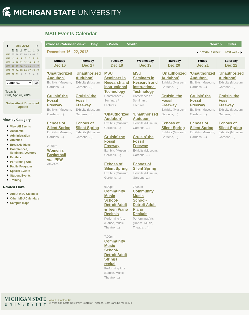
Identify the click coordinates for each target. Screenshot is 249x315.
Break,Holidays (20, 144)
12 (25, 62)
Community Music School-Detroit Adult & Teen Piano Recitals (116, 202)
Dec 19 (145, 65)
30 (33, 54)
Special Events (20, 171)
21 (33, 66)
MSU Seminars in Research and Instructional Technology (116, 82)
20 (29, 66)
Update (23, 107)
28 (25, 54)
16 (13, 66)
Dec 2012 (22, 45)
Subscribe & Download (22, 103)
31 (17, 74)
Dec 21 (203, 65)
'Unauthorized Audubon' (59, 75)
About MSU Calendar (24, 194)
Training (15, 180)
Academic (16, 131)
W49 (8, 58)
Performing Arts (21, 161)
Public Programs (21, 166)
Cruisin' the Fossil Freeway (57, 100)
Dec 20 (174, 65)
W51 (8, 66)
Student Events (20, 175)
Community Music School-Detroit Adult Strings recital (115, 252)
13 (29, 62)
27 (21, 54)
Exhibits (15, 157)
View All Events (20, 126)
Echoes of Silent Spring (59, 125)
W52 (8, 70)
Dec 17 (88, 65)
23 (13, 70)
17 (17, 66)
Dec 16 (59, 65)
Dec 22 (231, 65)
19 (25, 66)
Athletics (16, 140)
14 (33, 62)
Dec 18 (117, 65)
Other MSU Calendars (24, 198)
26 (17, 54)
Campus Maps (19, 203)
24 (17, 70)
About (52, 300)
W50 (8, 62)
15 (38, 62)
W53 (8, 74)
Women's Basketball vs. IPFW (56, 155)
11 (21, 62)
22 (38, 66)
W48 (8, 54)
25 (13, 54)
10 (17, 62)
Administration (20, 135)
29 (29, 54)
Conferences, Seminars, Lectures (23, 151)
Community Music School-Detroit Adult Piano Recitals (144, 202)
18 (21, 66)
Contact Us (64, 300)
